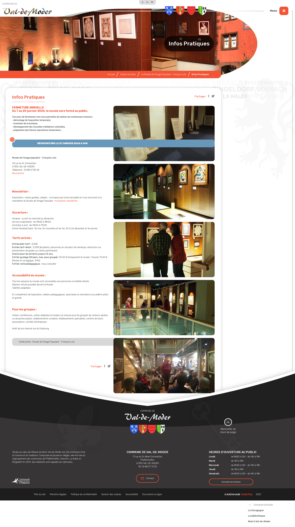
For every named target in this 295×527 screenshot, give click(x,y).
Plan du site (40, 494)
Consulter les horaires (231, 482)
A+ (147, 2)
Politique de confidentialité (84, 494)
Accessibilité (132, 494)
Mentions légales (58, 494)
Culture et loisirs (128, 74)
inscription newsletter (66, 201)
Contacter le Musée (263, 505)
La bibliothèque (256, 516)
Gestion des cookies (111, 494)
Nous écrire (18, 173)
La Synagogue (256, 510)
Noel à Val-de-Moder (259, 521)
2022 (242, 494)
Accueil (111, 74)
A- (143, 2)
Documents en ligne (152, 494)
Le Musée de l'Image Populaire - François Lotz (163, 74)
